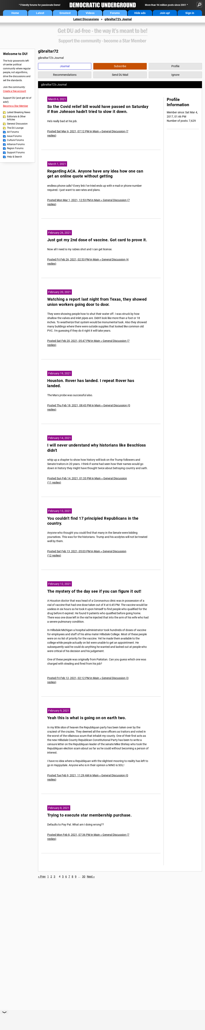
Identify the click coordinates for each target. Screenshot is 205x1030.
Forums (115, 13)
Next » (91, 876)
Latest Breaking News (18, 112)
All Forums (13, 132)
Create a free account (14, 91)
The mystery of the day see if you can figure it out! (94, 591)
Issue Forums (14, 136)
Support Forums (16, 152)
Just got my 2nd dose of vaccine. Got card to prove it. (97, 240)
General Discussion (17, 123)
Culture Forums (15, 140)
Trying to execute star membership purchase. (89, 815)
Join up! (165, 13)
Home (15, 13)
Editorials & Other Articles (16, 118)
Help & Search (14, 156)
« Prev (42, 876)
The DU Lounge (15, 128)
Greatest (65, 13)
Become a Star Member (15, 106)
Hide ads (140, 13)
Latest (40, 13)
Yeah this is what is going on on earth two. (86, 718)
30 (83, 876)
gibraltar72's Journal (118, 19)
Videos (90, 13)
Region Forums (15, 148)
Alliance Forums (16, 144)
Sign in (189, 13)
